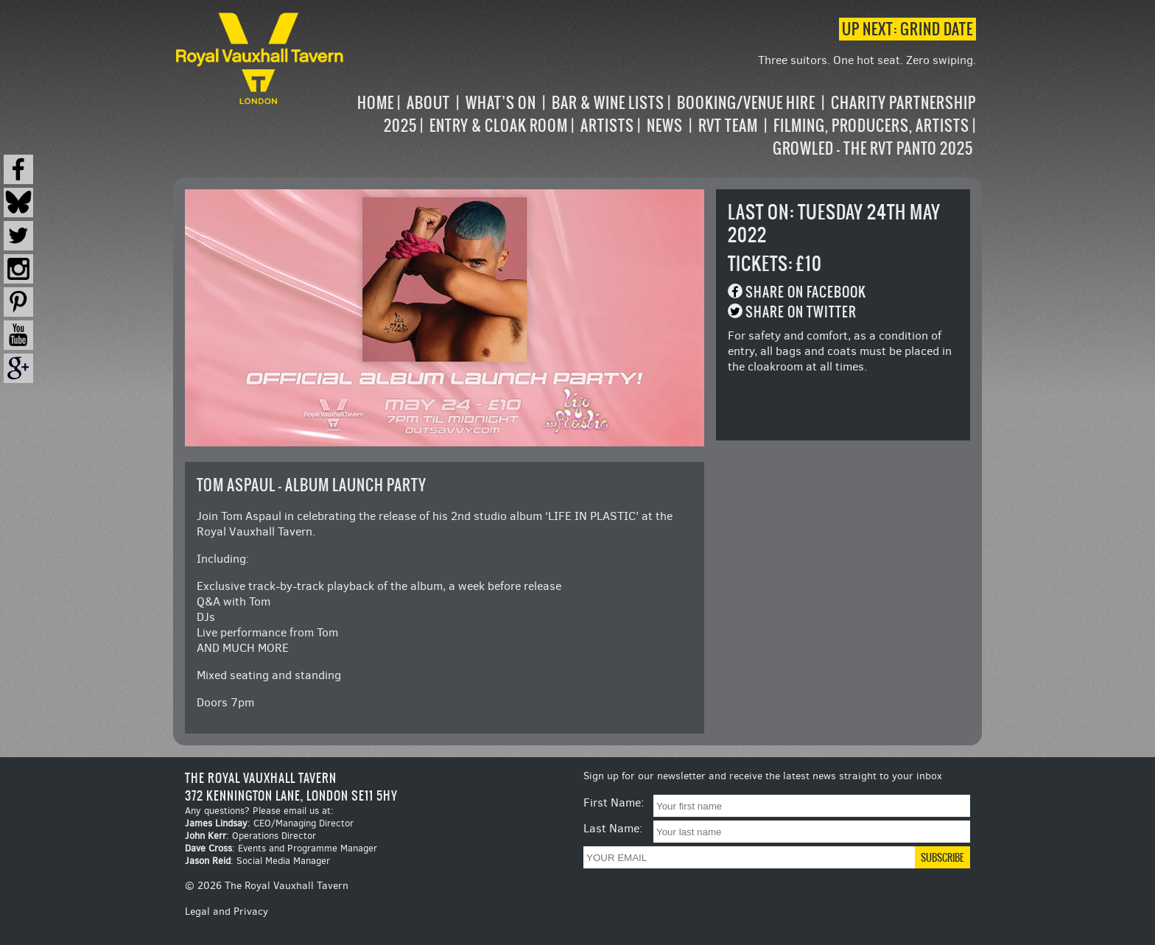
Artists (607, 125)
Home (375, 102)
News (665, 125)
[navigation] (661, 125)
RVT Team (728, 125)
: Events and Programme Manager (281, 848)
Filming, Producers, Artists (871, 125)
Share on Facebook (805, 292)
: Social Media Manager (257, 860)
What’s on (501, 102)
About (428, 102)
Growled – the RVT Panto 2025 (873, 148)
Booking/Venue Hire (746, 102)
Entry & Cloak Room (498, 125)
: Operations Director (250, 835)
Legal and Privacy (226, 911)
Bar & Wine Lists (608, 102)
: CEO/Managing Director (269, 823)
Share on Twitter (801, 312)
